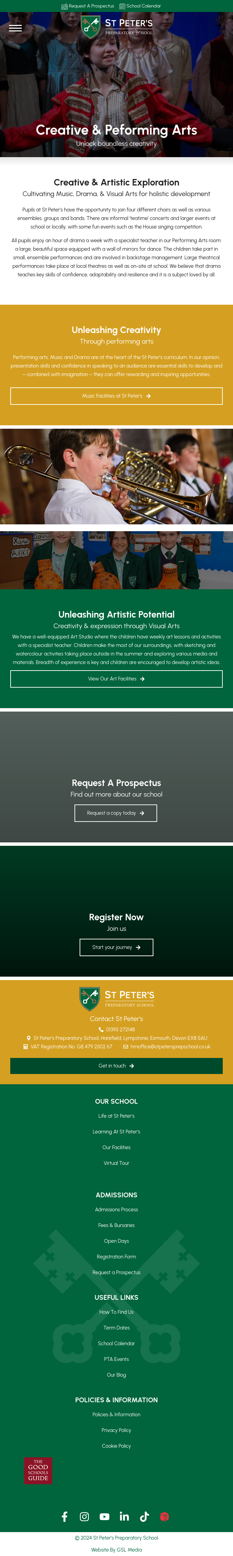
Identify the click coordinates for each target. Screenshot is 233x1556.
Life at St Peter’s (116, 1116)
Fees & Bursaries (116, 1225)
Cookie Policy (116, 1446)
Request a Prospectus (116, 1272)
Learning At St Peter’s (116, 1132)
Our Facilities (116, 1147)
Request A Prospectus (87, 6)
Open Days (116, 1241)
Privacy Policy (117, 1430)
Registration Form (116, 1257)
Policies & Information (116, 1415)
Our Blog (116, 1375)
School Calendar (140, 6)
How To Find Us (116, 1312)
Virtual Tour (116, 1163)
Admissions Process (116, 1210)
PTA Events (116, 1359)
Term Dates (116, 1328)
